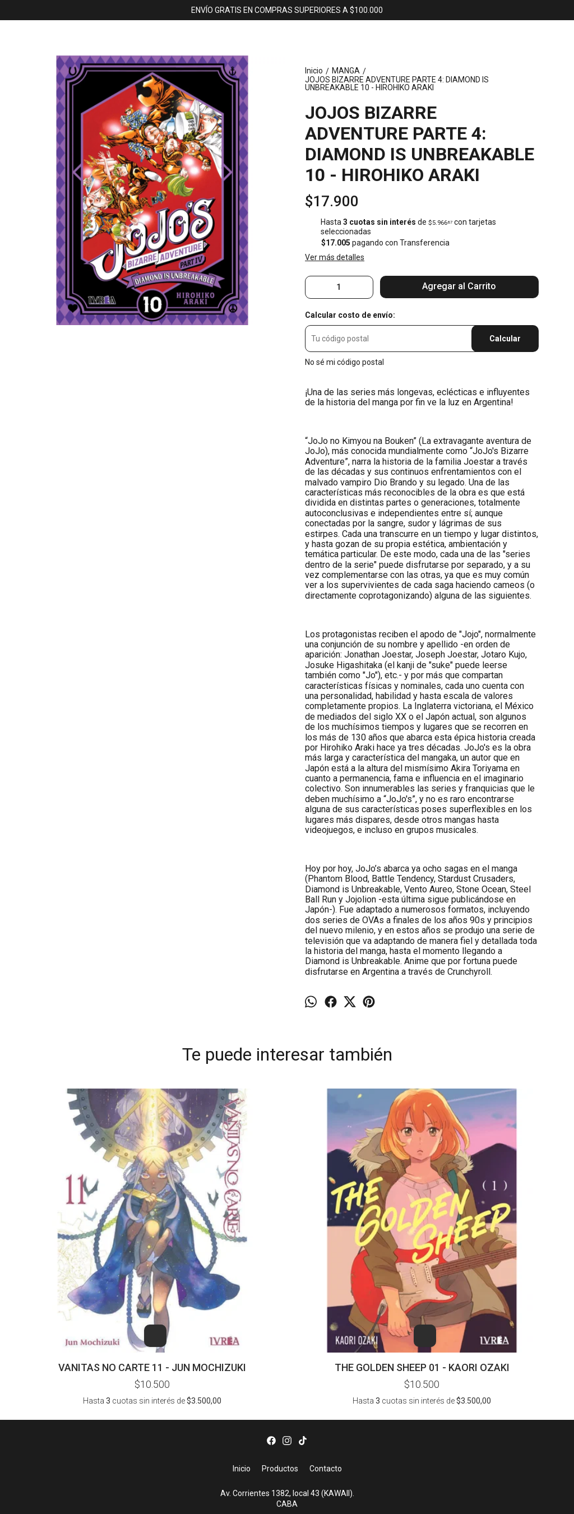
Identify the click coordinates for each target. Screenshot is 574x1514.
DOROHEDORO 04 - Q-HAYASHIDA (287, 1109)
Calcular (505, 338)
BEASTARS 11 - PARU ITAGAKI (394, 1109)
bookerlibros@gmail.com (287, 1380)
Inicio (242, 1327)
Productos (280, 1327)
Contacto (325, 1327)
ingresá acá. (405, 1499)
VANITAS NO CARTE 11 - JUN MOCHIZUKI (71, 1212)
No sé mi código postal (344, 362)
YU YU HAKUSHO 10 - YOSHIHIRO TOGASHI (503, 1109)
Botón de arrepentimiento (457, 1499)
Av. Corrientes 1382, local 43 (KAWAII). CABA (287, 1357)
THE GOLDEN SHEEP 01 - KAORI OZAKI (179, 1212)
